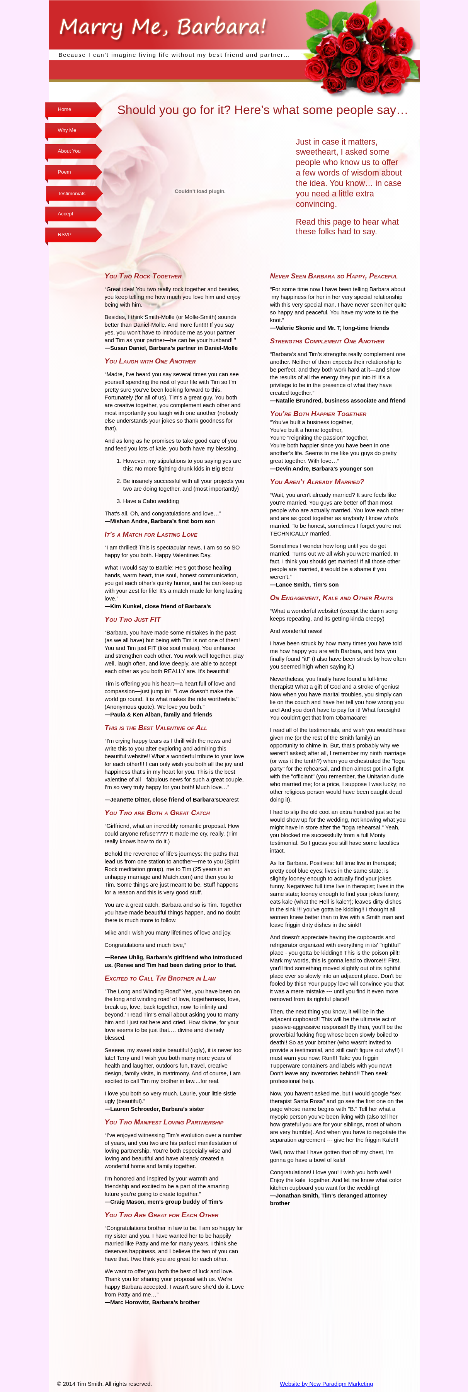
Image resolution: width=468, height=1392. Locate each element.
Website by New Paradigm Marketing (326, 1384)
